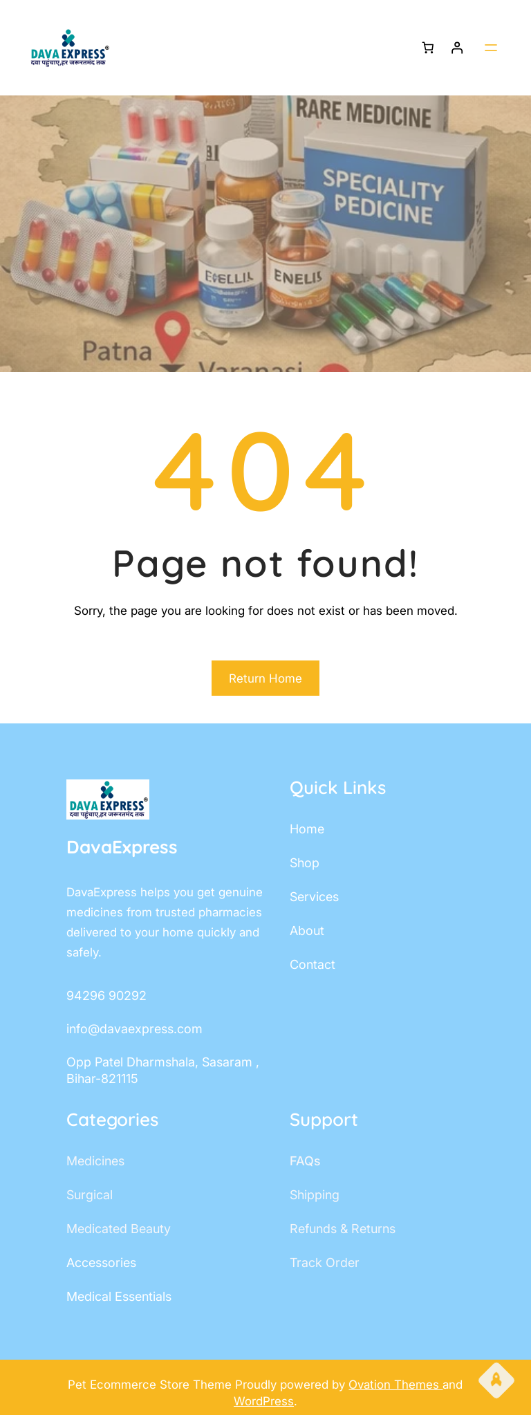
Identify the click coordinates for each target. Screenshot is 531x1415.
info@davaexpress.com (134, 1028)
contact (312, 964)
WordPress (264, 1401)
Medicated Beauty (118, 1228)
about (307, 930)
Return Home (265, 678)
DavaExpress (122, 846)
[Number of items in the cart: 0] (427, 48)
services (314, 896)
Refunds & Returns (342, 1228)
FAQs (305, 1161)
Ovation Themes (395, 1384)
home (307, 829)
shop (304, 863)
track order (325, 1262)
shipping (314, 1194)
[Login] (457, 48)
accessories (101, 1262)
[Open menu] (490, 47)
